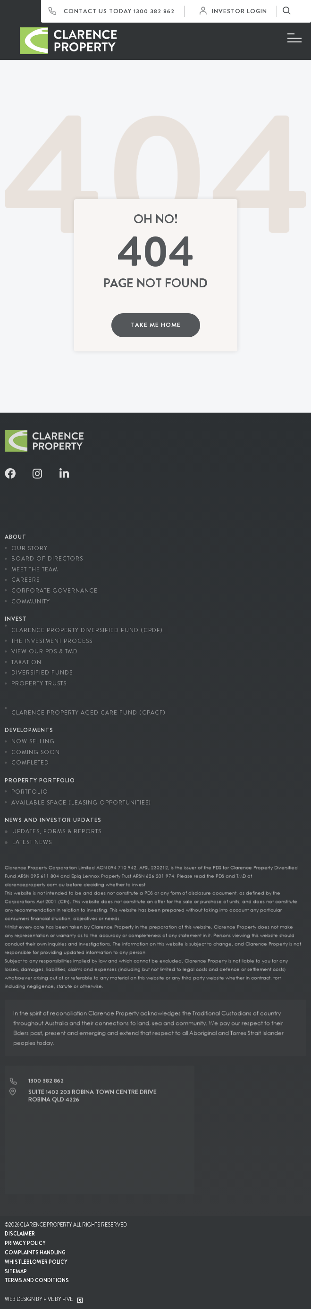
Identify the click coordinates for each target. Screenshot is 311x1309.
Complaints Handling (35, 1252)
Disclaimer (20, 1233)
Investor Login (235, 11)
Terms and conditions (37, 1280)
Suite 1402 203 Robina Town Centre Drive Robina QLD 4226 (92, 1090)
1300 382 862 (154, 11)
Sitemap (16, 1271)
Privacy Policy (25, 1243)
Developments (29, 725)
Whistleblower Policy (36, 1262)
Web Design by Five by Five (44, 1299)
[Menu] (294, 38)
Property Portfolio (40, 775)
